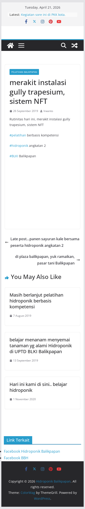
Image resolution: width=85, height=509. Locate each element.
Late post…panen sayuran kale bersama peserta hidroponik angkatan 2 (42, 242)
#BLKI (14, 156)
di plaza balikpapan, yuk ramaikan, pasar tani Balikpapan (47, 260)
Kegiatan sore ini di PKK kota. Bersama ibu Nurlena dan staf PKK (47, 16)
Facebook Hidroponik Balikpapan (32, 451)
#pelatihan (18, 135)
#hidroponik (19, 145)
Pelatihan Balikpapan (24, 72)
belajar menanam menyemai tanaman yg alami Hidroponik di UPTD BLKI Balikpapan (41, 345)
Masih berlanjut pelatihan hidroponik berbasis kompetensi (36, 301)
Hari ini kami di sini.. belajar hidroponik (38, 387)
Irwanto (48, 111)
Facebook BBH (16, 457)
